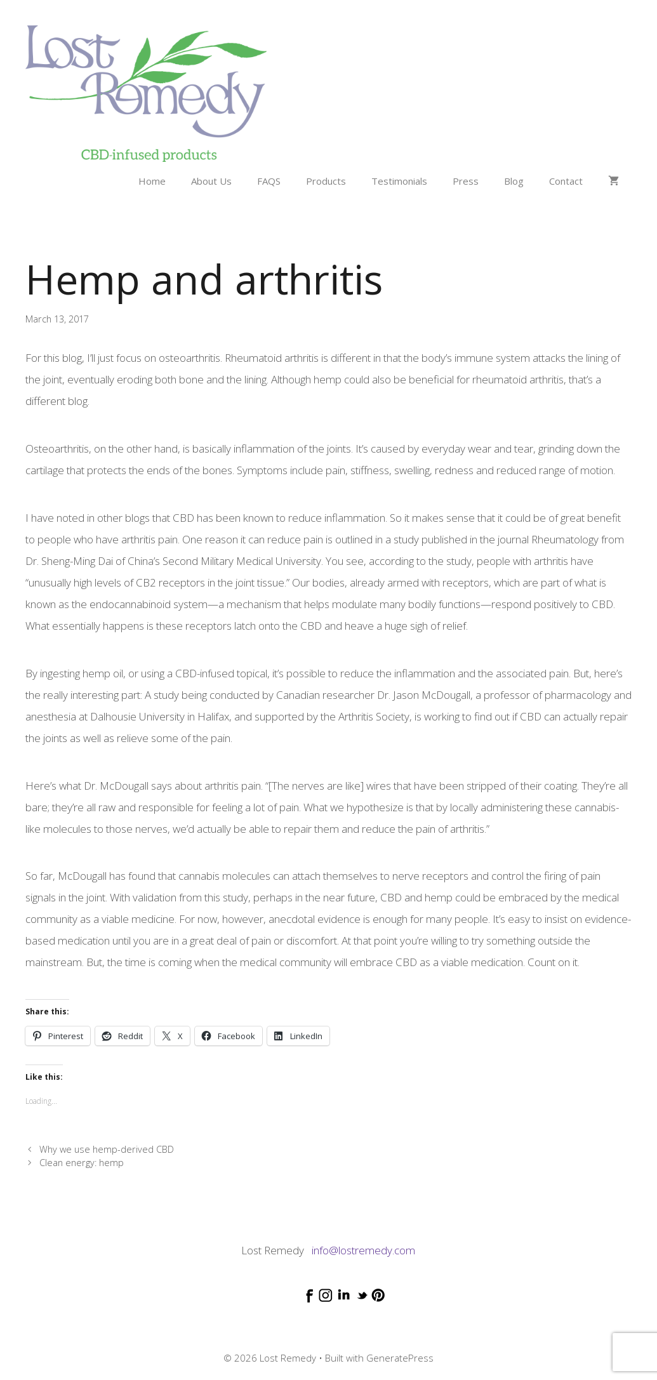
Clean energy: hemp (81, 1163)
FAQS (269, 181)
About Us (211, 181)
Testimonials (399, 181)
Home (152, 181)
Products (326, 181)
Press (466, 181)
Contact (566, 181)
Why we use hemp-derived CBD (106, 1149)
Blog (514, 181)
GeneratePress (400, 1357)
